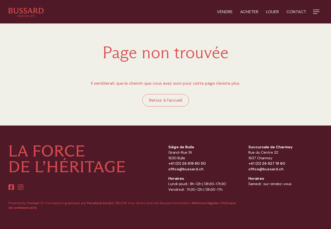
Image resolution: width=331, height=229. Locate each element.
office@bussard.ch (186, 169)
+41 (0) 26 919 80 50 (187, 163)
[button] (316, 11)
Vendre (225, 12)
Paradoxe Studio (100, 203)
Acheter (249, 12)
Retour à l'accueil (165, 100)
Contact (296, 12)
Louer (272, 12)
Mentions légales (205, 203)
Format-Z (35, 203)
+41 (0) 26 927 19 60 (266, 163)
